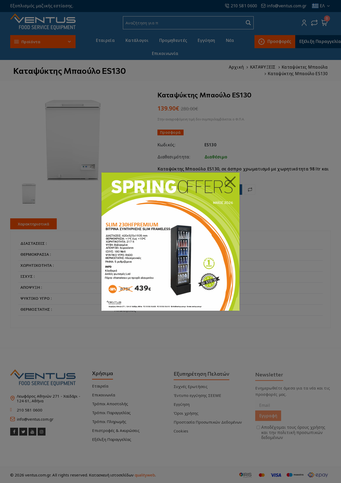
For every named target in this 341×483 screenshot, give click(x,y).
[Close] (230, 182)
